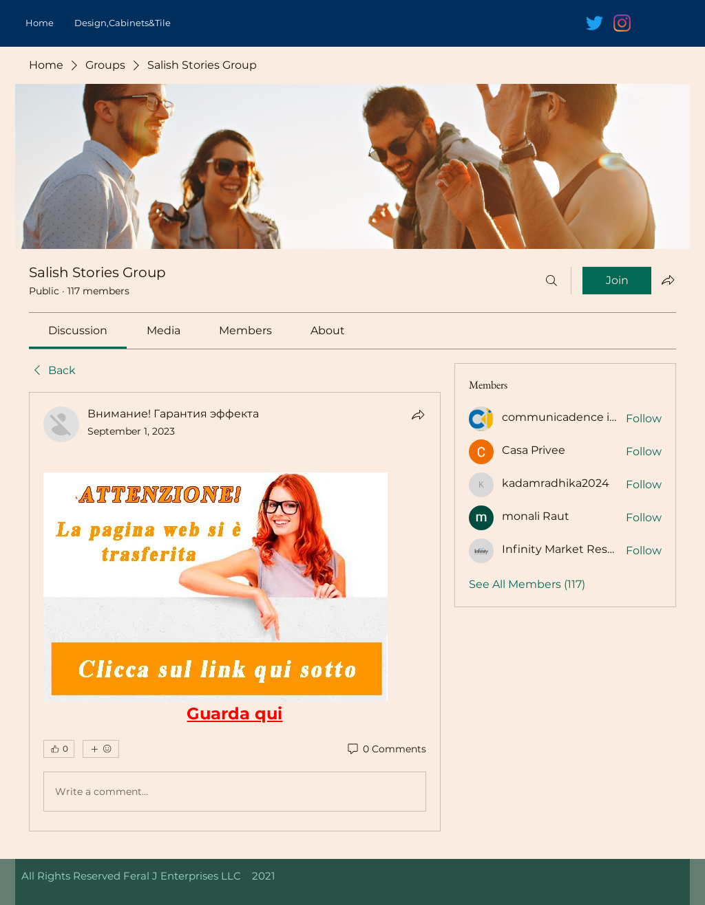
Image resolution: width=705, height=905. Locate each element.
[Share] (418, 414)
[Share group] (668, 280)
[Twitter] (594, 23)
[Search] (551, 280)
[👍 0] (58, 749)
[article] (235, 611)
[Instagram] (622, 23)
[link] (77, 330)
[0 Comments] (386, 749)
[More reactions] (101, 749)
